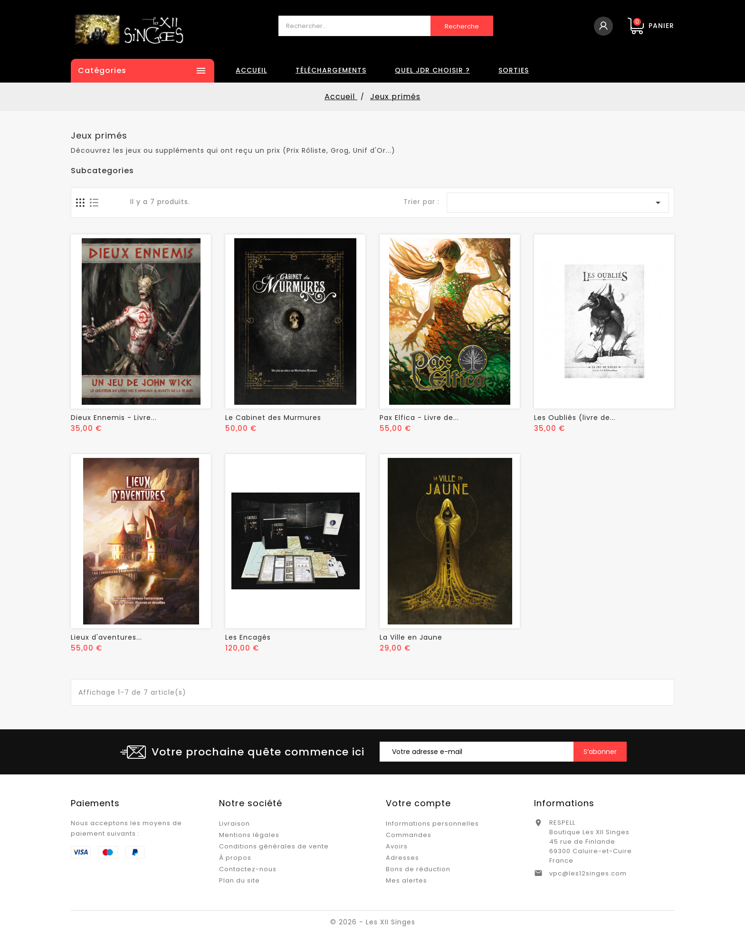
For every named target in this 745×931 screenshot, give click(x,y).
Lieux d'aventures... (106, 637)
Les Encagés (248, 637)
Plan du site (239, 880)
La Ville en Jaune (411, 637)
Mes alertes (406, 880)
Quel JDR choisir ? (432, 70)
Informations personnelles (432, 823)
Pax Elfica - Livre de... (419, 417)
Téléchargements (331, 70)
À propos (235, 857)
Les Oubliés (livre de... (575, 417)
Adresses (402, 857)
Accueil (251, 70)
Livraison (234, 823)
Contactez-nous (248, 869)
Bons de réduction (418, 869)
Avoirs (397, 846)
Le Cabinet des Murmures (273, 417)
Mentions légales (249, 834)
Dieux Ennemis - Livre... (114, 417)
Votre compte (418, 803)
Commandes (408, 834)
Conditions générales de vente (274, 846)
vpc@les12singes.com (588, 873)
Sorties (513, 70)
